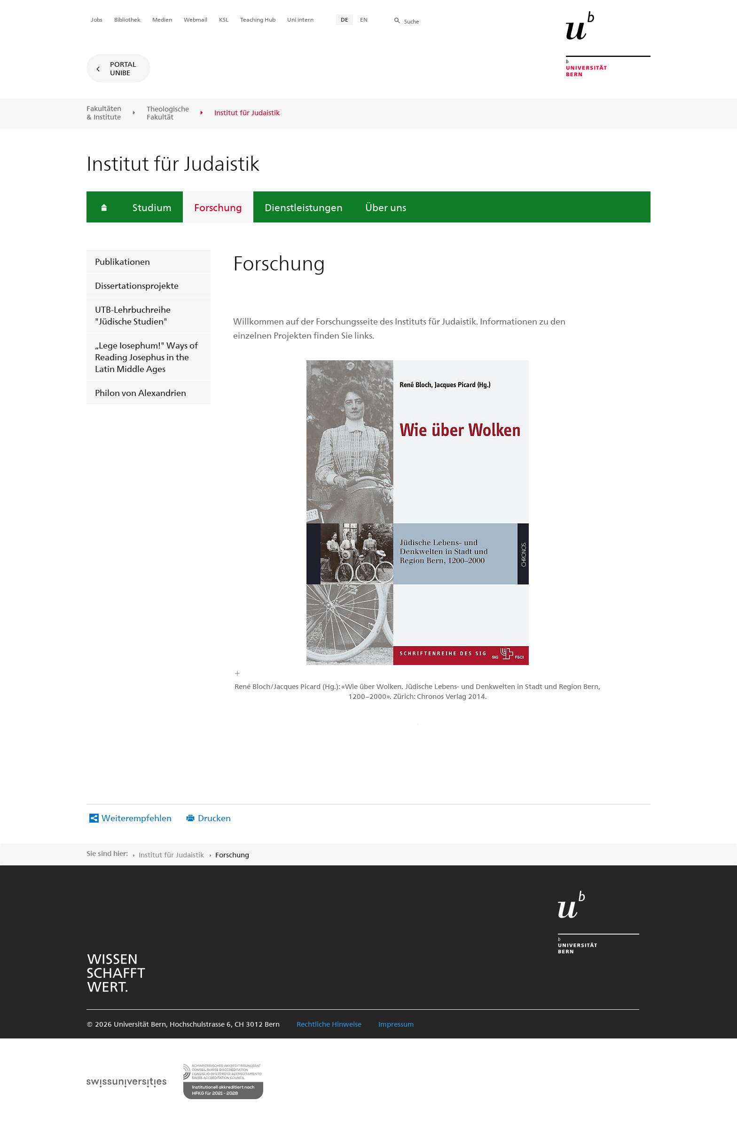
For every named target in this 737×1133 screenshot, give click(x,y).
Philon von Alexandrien (140, 392)
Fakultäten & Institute (103, 112)
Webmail (195, 19)
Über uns (385, 207)
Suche (411, 21)
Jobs (96, 19)
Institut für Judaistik (171, 854)
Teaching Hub (257, 19)
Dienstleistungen (304, 207)
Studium (152, 207)
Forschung (218, 207)
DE (344, 19)
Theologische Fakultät (168, 113)
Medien (162, 19)
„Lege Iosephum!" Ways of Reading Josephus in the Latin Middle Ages (146, 356)
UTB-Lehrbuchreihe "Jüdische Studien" (133, 315)
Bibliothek (127, 19)
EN (364, 19)
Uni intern (300, 19)
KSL (223, 19)
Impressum (396, 1024)
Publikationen (122, 261)
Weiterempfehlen (137, 818)
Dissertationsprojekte (137, 285)
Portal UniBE (123, 68)
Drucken (214, 818)
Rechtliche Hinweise (329, 1024)
